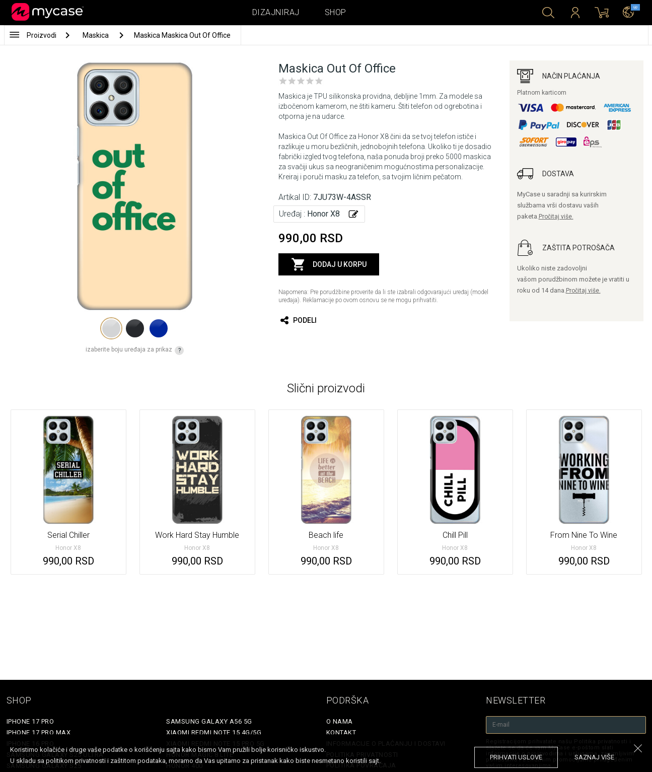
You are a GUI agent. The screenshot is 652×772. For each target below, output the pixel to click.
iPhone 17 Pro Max (39, 732)
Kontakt (341, 732)
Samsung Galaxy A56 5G (209, 721)
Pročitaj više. (556, 216)
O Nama (339, 721)
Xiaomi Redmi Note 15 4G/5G (213, 732)
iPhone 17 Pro (30, 721)
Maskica (96, 35)
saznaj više (594, 757)
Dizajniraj (276, 12)
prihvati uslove (516, 757)
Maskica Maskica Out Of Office (182, 35)
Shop (335, 12)
